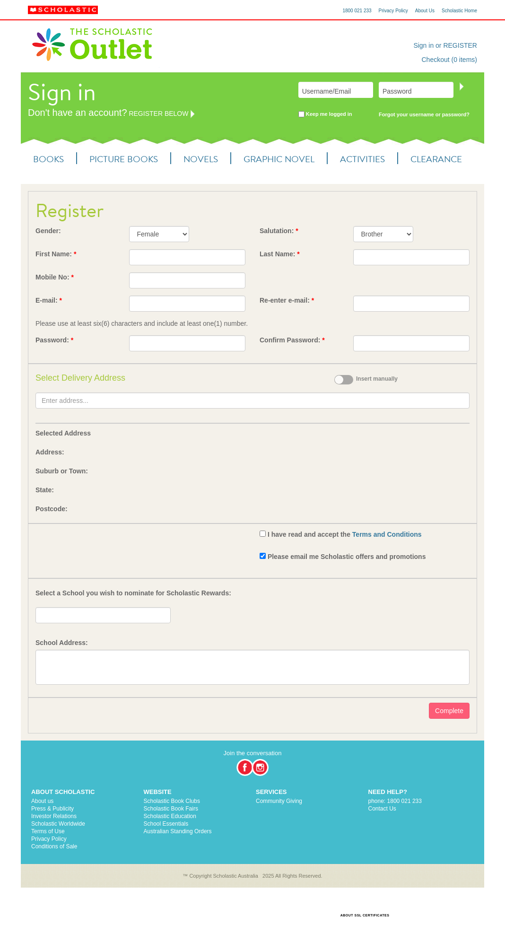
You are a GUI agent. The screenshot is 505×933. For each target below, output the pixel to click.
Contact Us (382, 808)
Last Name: (280, 254)
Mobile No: (54, 277)
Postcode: (51, 509)
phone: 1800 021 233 (395, 801)
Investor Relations (54, 816)
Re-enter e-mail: (287, 300)
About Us (425, 10)
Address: (49, 452)
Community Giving (279, 801)
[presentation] (107, 547)
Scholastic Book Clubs (172, 801)
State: (44, 490)
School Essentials (166, 823)
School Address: (61, 642)
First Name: (55, 254)
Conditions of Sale (54, 846)
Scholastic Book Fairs (171, 808)
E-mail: (48, 300)
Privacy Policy (393, 10)
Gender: (48, 231)
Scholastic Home (459, 10)
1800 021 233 (356, 10)
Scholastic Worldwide (58, 823)
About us (42, 801)
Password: (54, 340)
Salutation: (279, 231)
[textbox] (252, 400)
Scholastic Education (170, 816)
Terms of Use (48, 831)
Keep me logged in (325, 114)
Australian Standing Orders (178, 831)
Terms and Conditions (387, 534)
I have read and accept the (345, 534)
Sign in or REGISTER (445, 45)
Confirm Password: (292, 340)
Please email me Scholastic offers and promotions (347, 556)
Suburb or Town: (61, 471)
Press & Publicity (52, 808)
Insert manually (377, 378)
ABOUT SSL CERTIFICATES (365, 915)
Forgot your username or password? (424, 114)
